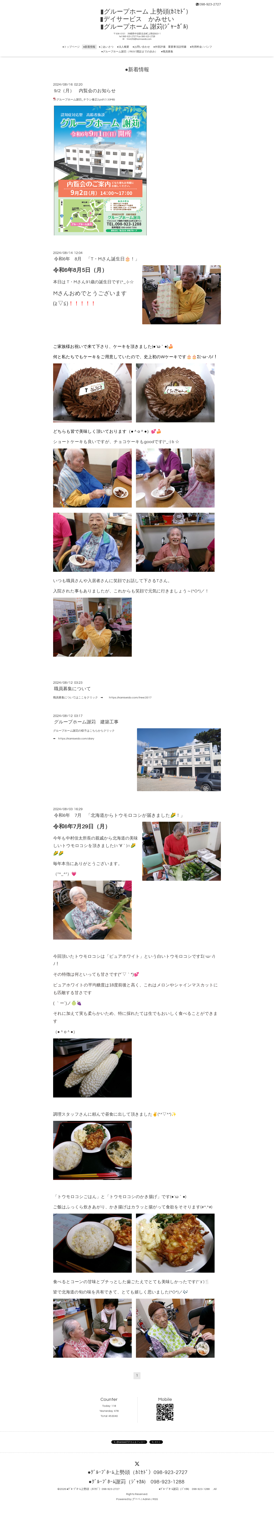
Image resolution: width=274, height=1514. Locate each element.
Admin (147, 1499)
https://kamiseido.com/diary (76, 738)
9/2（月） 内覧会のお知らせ (85, 90)
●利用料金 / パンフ (201, 47)
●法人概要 (123, 47)
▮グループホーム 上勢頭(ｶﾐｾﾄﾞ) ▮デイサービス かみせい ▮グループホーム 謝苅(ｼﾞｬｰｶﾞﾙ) (140, 19)
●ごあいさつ (106, 47)
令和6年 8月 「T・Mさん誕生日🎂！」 (96, 259)
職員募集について (72, 689)
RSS (155, 1499)
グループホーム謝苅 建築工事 (86, 722)
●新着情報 (89, 47)
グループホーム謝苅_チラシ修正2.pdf (80, 99)
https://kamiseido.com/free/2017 (130, 697)
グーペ (136, 1499)
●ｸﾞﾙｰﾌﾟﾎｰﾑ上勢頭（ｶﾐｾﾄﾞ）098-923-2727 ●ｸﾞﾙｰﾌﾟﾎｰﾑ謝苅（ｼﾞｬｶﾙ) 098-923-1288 (139, 1489)
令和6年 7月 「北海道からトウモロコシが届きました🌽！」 (119, 815)
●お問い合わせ (141, 47)
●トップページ (71, 47)
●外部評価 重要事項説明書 (169, 47)
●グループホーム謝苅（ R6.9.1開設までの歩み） (129, 51)
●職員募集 (167, 51)
